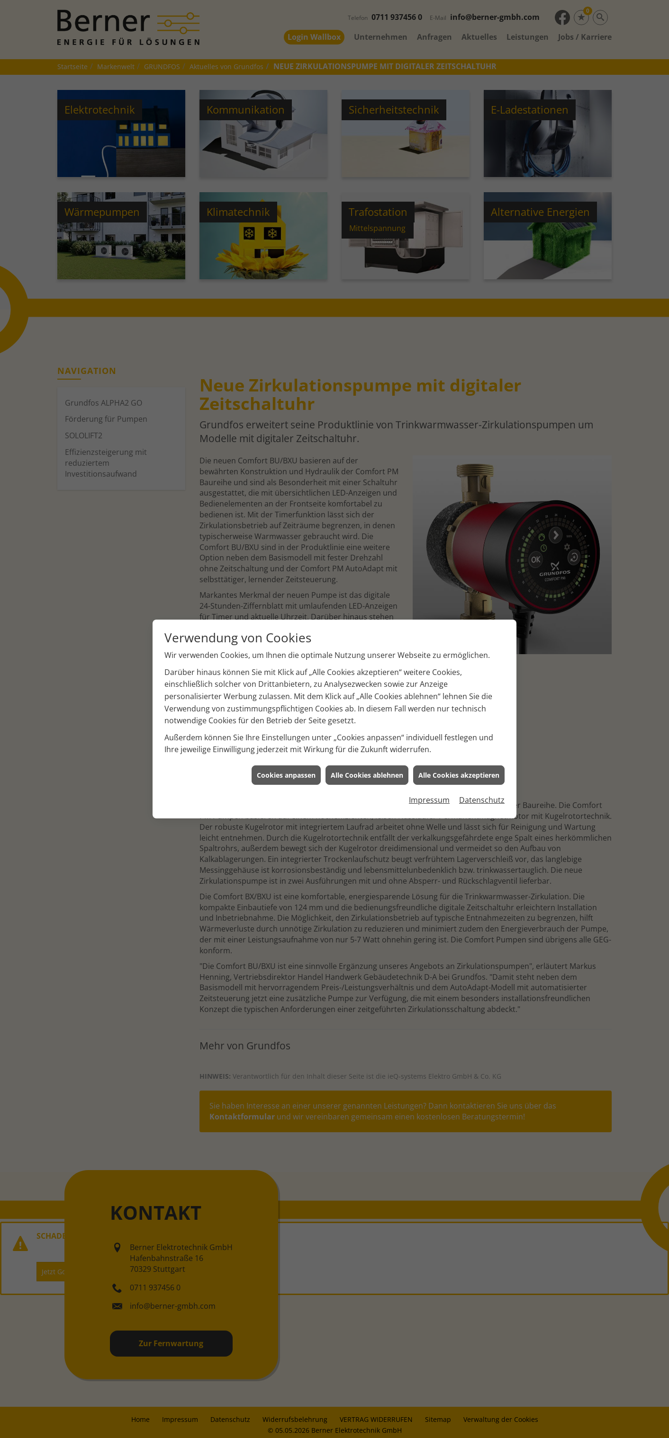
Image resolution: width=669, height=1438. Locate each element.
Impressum (429, 769)
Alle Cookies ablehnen (367, 744)
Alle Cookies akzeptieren (458, 744)
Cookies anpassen (286, 744)
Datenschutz (482, 769)
